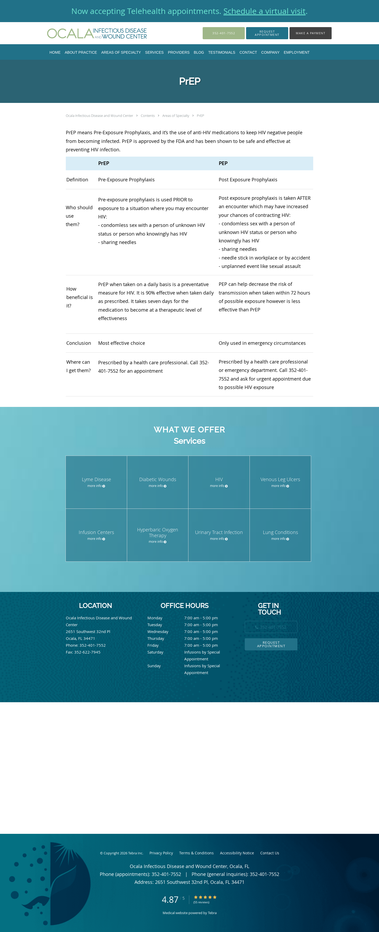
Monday (188, 617)
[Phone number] (271, 627)
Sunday (188, 665)
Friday (188, 645)
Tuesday (188, 624)
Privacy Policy (161, 852)
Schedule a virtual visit (264, 11)
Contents (148, 115)
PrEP (200, 115)
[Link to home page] (90, 33)
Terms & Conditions (196, 852)
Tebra (212, 912)
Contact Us (269, 852)
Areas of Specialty (176, 115)
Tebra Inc (135, 853)
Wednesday (188, 631)
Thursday (188, 638)
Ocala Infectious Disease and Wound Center (100, 115)
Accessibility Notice (237, 852)
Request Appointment (271, 644)
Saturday (188, 652)
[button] (267, 33)
